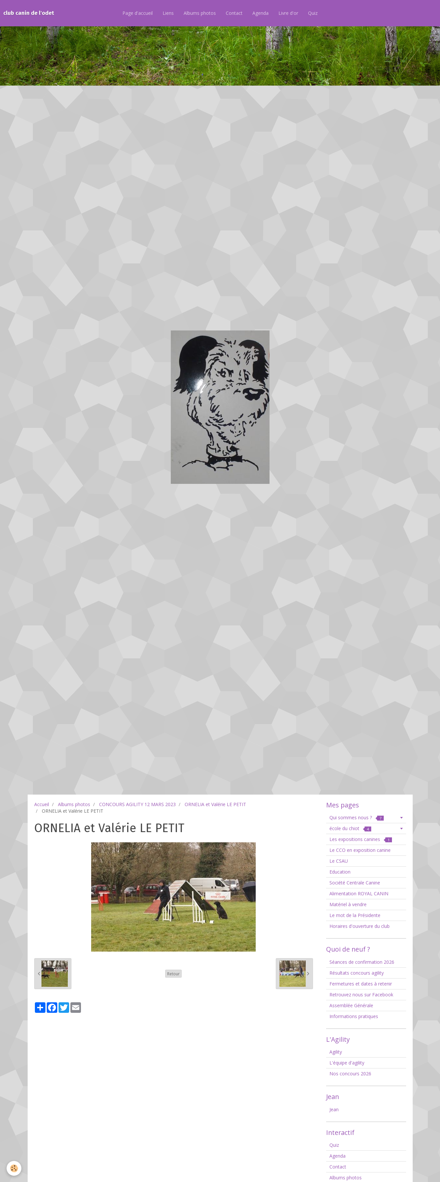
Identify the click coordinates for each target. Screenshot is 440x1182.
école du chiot (350, 828)
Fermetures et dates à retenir (360, 984)
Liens (168, 13)
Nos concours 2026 (350, 1073)
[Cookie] (14, 1168)
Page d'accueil (137, 13)
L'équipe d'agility (346, 1063)
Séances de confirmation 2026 (361, 962)
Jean (334, 1109)
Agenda (260, 13)
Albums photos (200, 13)
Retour (173, 973)
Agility (335, 1052)
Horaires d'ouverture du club (359, 926)
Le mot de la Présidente (354, 915)
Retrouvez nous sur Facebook (361, 994)
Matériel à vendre (348, 904)
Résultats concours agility (356, 973)
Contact (234, 13)
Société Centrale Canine (354, 883)
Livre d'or (288, 13)
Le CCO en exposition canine (360, 850)
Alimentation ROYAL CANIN (358, 893)
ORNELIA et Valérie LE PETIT (215, 804)
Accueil (41, 804)
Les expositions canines (360, 839)
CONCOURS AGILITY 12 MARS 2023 (137, 804)
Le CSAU (338, 861)
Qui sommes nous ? (356, 817)
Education (339, 872)
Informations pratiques (353, 1016)
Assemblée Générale (351, 1005)
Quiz (313, 13)
